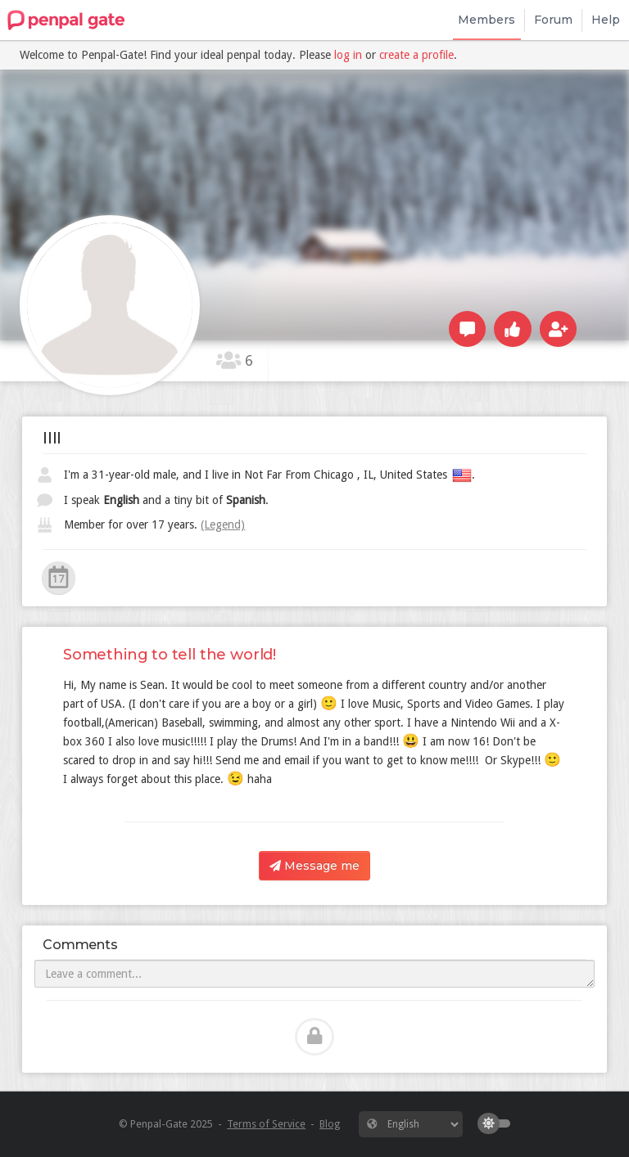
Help (605, 19)
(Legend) (223, 524)
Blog (329, 1124)
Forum (553, 19)
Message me (314, 865)
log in (348, 54)
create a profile (416, 54)
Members (486, 19)
